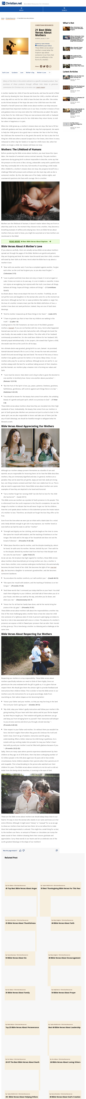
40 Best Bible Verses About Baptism (34, 241)
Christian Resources (10, 18)
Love (21, 72)
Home (2, 18)
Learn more (40, 87)
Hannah (11, 328)
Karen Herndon (45, 43)
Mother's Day (30, 72)
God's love (5, 72)
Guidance (15, 72)
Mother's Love (41, 72)
